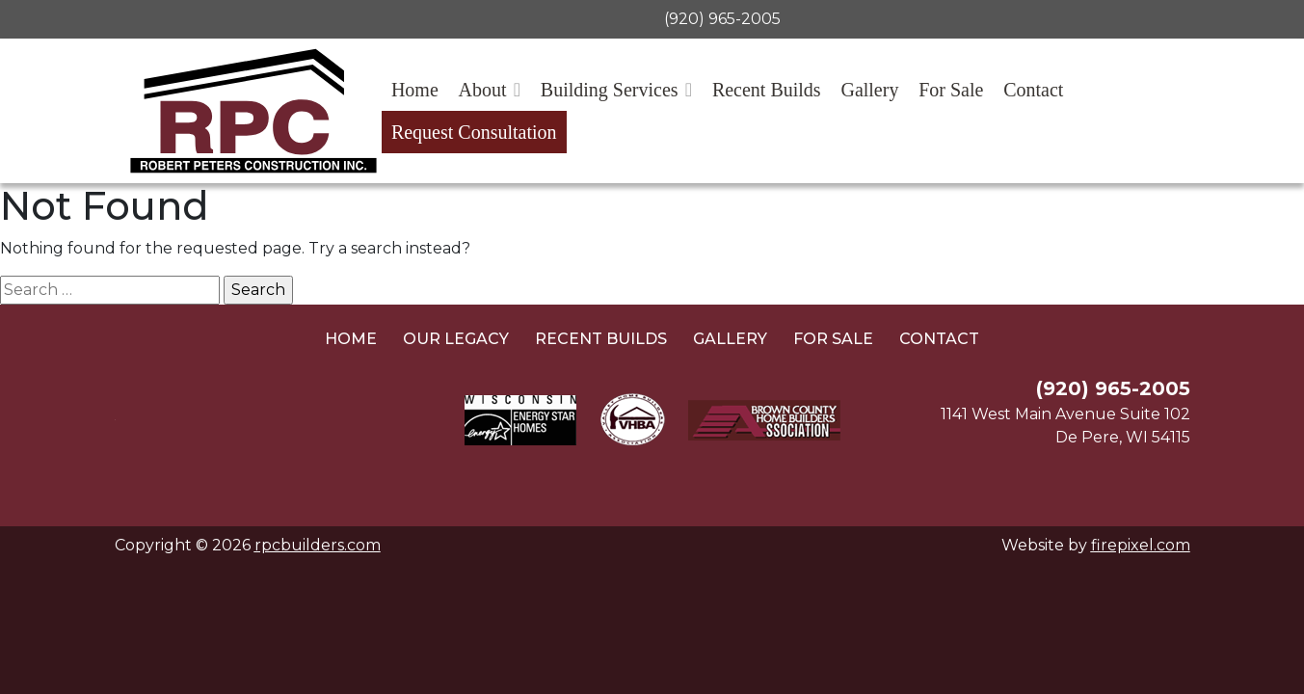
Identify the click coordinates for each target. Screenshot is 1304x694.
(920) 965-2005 (722, 19)
